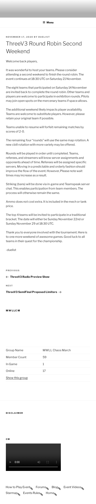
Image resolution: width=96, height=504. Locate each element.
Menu (48, 22)
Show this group (17, 378)
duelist (44, 37)
